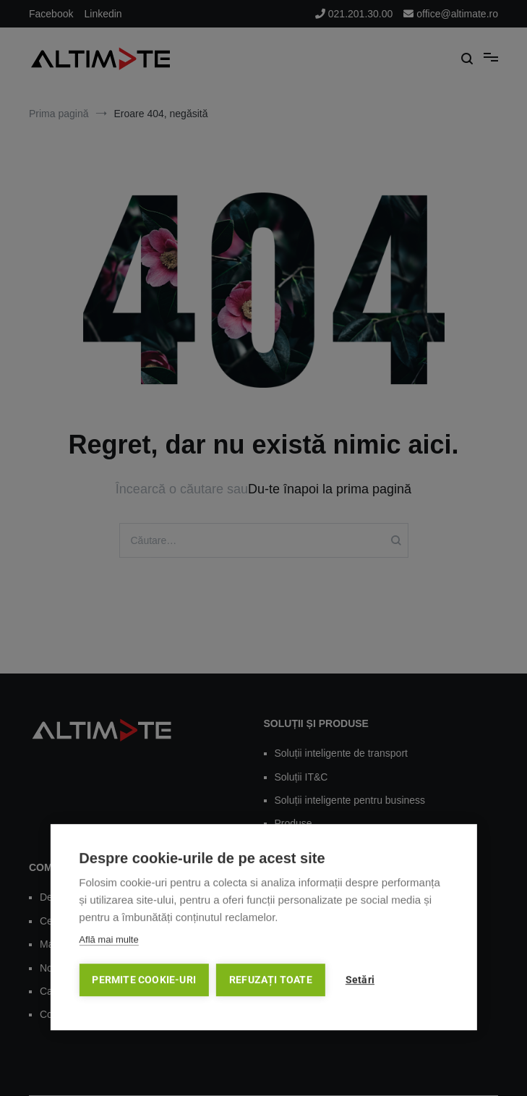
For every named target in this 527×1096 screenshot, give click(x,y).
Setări (360, 982)
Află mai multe (108, 942)
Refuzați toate (270, 982)
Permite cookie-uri (144, 982)
